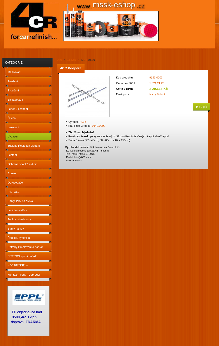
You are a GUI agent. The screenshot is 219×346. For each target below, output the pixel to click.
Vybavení (71, 60)
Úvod (59, 60)
